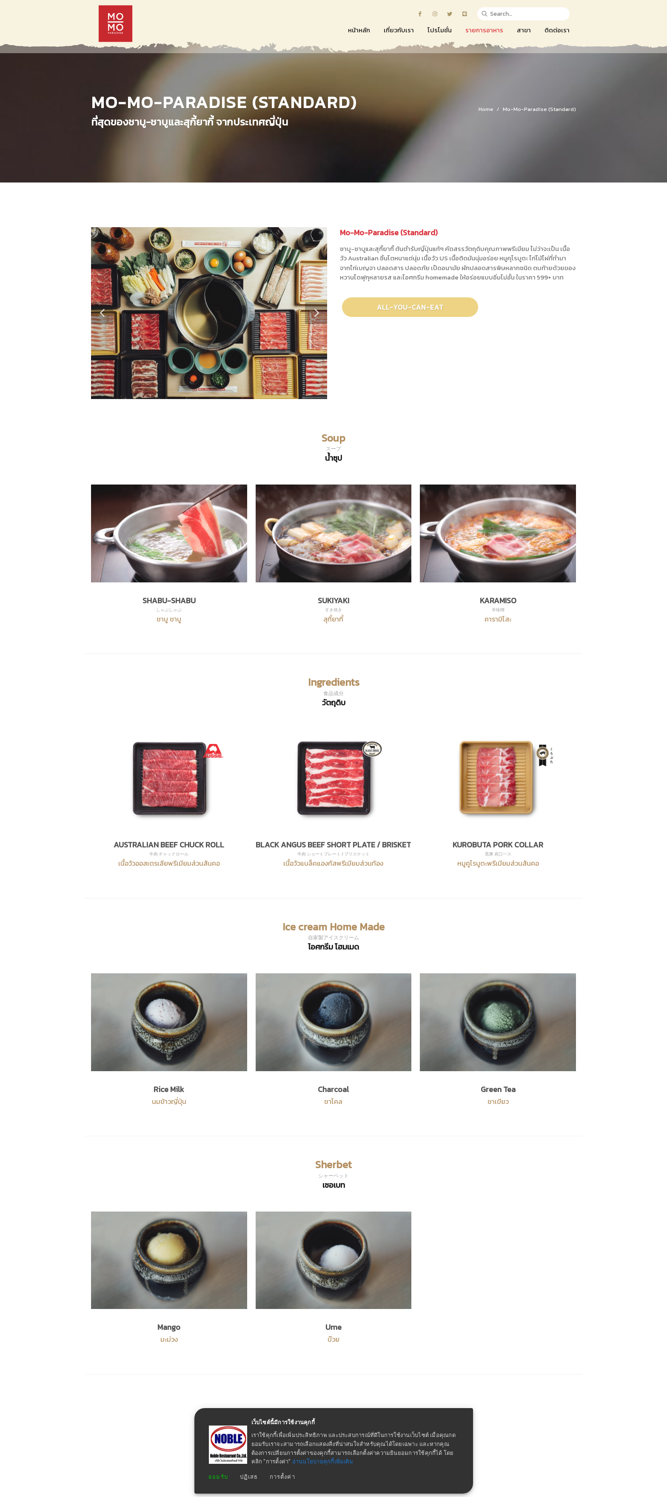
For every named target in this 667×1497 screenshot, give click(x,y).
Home (486, 109)
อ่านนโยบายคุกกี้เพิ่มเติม (322, 1461)
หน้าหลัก (175, 1450)
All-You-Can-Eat (410, 307)
